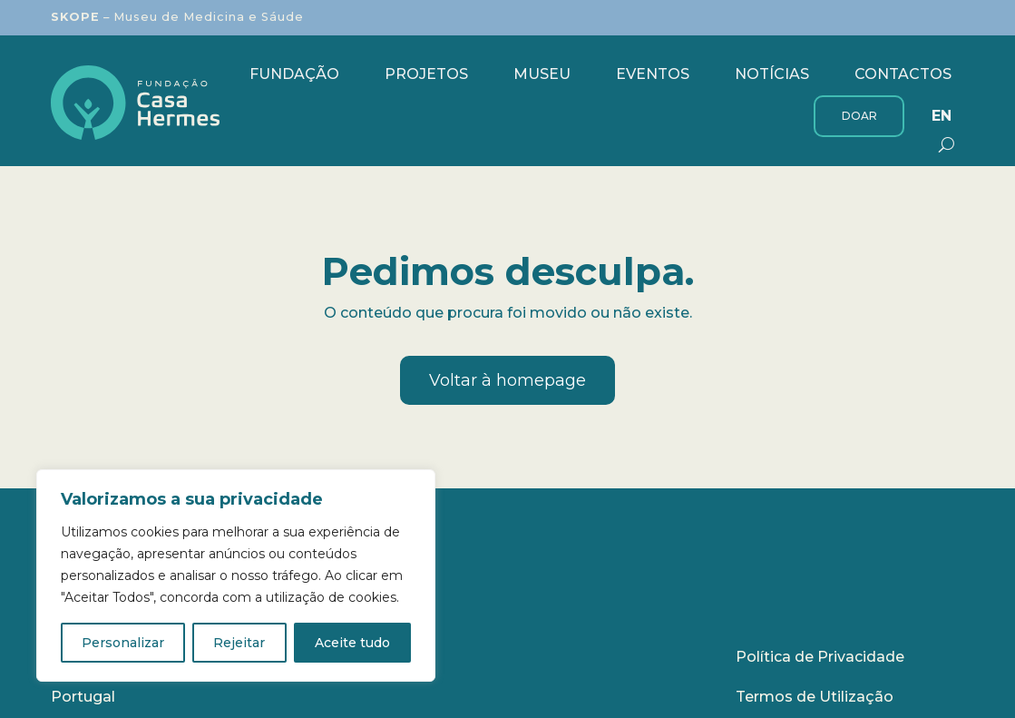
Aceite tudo (352, 642)
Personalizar (123, 642)
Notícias (772, 74)
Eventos (652, 74)
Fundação (294, 74)
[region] (235, 575)
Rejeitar (239, 642)
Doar (859, 116)
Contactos (903, 74)
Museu (542, 74)
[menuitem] (941, 116)
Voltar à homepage (507, 380)
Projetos (426, 74)
